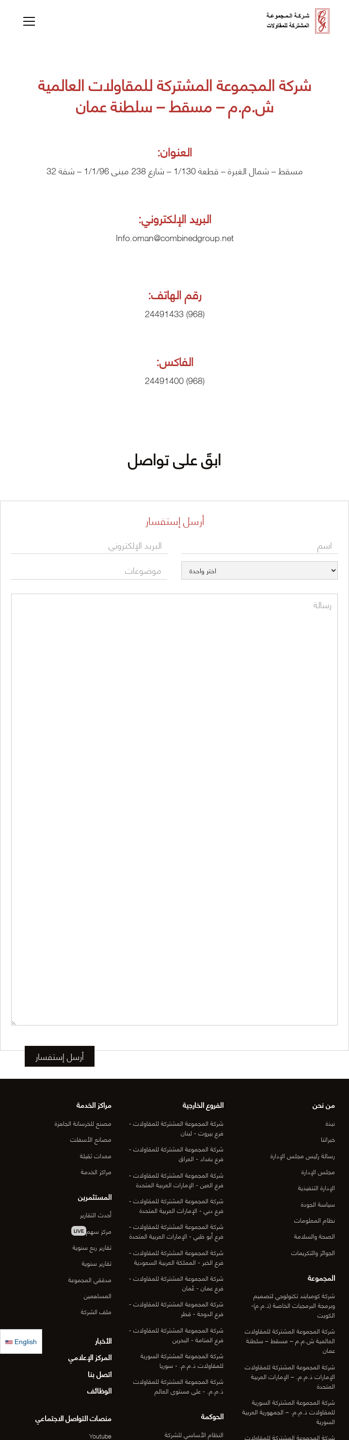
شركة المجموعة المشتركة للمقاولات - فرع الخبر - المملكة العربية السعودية (176, 1257)
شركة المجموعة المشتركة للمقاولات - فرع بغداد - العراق (176, 1153)
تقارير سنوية (96, 1263)
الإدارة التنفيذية (316, 1187)
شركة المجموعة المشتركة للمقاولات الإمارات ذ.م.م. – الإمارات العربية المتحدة (290, 1376)
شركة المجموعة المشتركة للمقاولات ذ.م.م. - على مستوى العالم (178, 1385)
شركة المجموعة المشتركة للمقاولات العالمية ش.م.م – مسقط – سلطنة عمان (290, 1340)
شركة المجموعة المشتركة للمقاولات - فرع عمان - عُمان (176, 1282)
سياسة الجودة (318, 1204)
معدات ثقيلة (95, 1155)
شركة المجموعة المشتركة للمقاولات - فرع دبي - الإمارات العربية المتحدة (176, 1205)
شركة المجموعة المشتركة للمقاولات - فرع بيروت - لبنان (176, 1127)
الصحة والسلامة (314, 1235)
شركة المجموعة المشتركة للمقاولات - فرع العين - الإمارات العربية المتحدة (176, 1179)
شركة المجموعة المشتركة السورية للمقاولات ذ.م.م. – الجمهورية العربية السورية (288, 1411)
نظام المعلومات (314, 1220)
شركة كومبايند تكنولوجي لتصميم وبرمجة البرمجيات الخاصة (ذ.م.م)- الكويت (293, 1304)
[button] (27, 21)
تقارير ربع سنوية (92, 1247)
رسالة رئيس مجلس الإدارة (302, 1155)
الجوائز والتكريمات (313, 1252)
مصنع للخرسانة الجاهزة (83, 1123)
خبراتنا (328, 1139)
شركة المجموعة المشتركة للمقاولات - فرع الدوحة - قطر (176, 1308)
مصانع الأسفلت (90, 1139)
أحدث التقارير (95, 1214)
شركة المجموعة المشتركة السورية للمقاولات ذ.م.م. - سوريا (182, 1360)
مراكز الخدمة (96, 1171)
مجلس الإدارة (318, 1171)
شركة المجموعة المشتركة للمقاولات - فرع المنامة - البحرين (176, 1334)
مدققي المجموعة (89, 1279)
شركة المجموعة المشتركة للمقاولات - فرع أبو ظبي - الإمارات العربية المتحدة (176, 1230)
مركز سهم (91, 1231)
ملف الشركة (96, 1311)
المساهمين (97, 1295)
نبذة (330, 1123)
